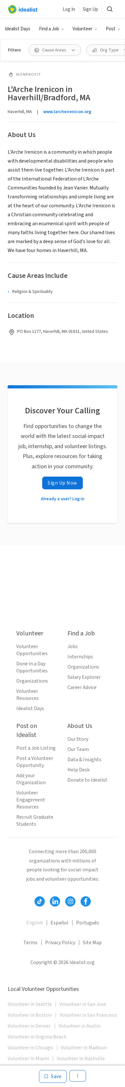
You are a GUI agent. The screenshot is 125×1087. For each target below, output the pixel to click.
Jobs (72, 646)
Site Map (92, 942)
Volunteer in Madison (84, 1047)
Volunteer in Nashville (81, 1058)
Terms (30, 942)
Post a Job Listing (36, 748)
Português (87, 922)
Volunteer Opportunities (32, 650)
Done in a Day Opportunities (32, 667)
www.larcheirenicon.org (67, 112)
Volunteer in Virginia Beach (37, 1036)
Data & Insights (84, 759)
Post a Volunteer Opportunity (34, 762)
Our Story (77, 739)
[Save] (53, 1076)
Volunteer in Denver (29, 1026)
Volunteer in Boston (30, 1015)
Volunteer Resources (27, 695)
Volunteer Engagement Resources (30, 799)
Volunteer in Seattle (30, 1004)
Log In (69, 9)
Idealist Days (17, 29)
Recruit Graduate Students (34, 821)
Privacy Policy (60, 942)
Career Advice (82, 687)
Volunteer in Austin (79, 1026)
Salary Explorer (84, 677)
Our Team (78, 749)
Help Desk (78, 769)
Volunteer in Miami (28, 1058)
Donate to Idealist (87, 780)
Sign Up (90, 9)
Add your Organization (31, 779)
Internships (80, 656)
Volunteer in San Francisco (88, 1015)
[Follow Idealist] (40, 901)
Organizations (32, 681)
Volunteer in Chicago (30, 1047)
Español (59, 922)
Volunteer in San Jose (82, 1004)
